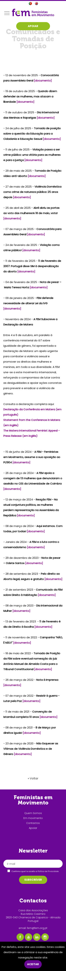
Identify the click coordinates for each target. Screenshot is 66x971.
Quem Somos (33, 813)
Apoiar (33, 828)
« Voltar (33, 778)
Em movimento (33, 818)
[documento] (43, 80)
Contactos (33, 823)
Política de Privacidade (48, 871)
